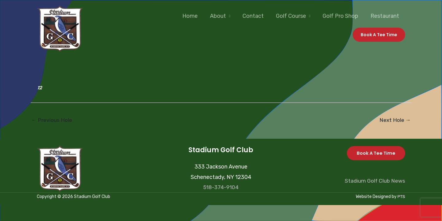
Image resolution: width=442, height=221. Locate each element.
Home (196, 16)
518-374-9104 (220, 187)
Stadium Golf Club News (374, 181)
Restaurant (385, 16)
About (223, 16)
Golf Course (294, 16)
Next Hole (394, 120)
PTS (401, 197)
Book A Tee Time (375, 153)
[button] (379, 35)
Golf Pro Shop (342, 16)
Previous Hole (52, 120)
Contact (257, 16)
